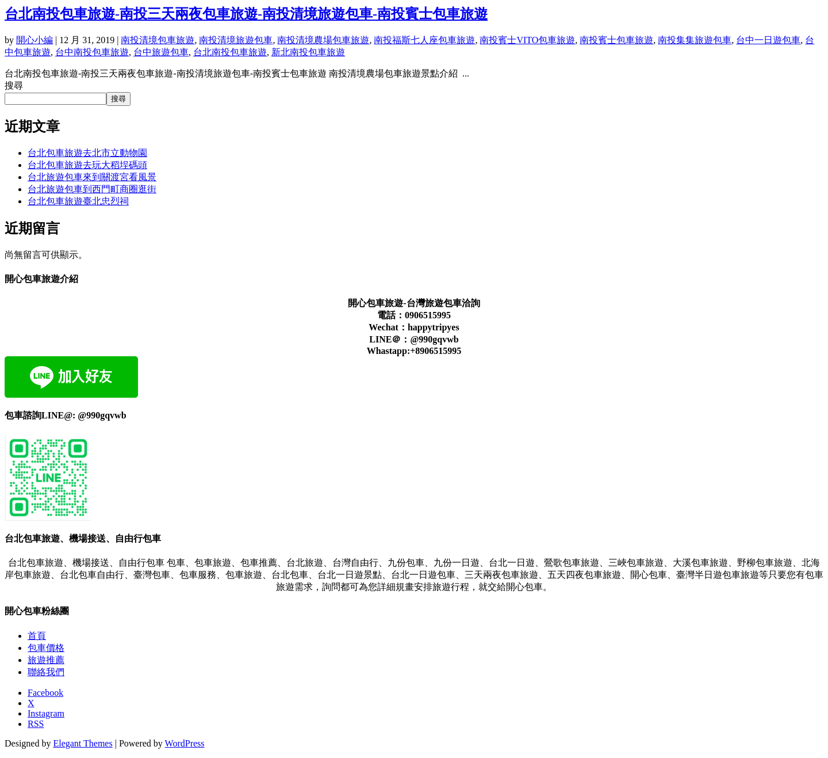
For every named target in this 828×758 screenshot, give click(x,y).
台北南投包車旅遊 (230, 52)
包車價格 (46, 648)
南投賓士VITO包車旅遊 (527, 40)
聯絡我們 (46, 672)
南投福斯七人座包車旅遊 (424, 40)
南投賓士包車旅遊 (616, 40)
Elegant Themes (82, 743)
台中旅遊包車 (161, 52)
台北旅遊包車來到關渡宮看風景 (92, 177)
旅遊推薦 (46, 660)
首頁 (37, 636)
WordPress (185, 743)
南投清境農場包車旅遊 (323, 40)
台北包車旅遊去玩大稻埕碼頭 (87, 165)
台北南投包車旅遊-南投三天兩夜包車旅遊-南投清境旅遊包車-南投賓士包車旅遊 (246, 13)
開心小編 (34, 40)
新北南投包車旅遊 (308, 52)
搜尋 (14, 85)
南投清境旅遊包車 (236, 40)
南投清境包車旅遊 (157, 40)
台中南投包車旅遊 (92, 52)
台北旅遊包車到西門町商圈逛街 (92, 189)
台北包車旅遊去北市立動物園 (87, 153)
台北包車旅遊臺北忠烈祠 (78, 201)
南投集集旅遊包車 (694, 40)
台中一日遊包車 (768, 40)
